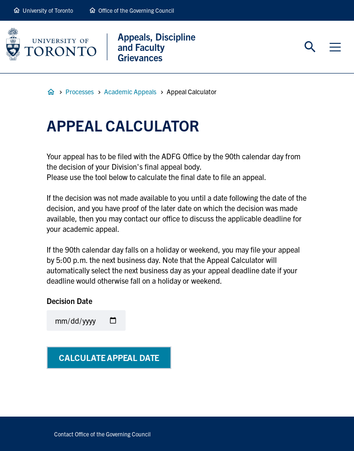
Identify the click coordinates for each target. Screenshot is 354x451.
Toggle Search (310, 47)
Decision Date (69, 300)
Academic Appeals (130, 91)
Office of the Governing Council (136, 10)
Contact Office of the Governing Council (102, 433)
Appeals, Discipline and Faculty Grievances (51, 92)
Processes (79, 91)
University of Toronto (48, 10)
